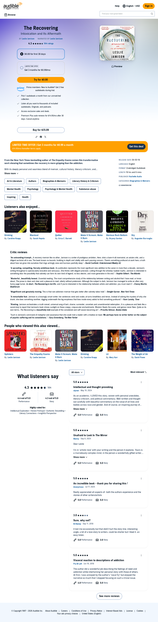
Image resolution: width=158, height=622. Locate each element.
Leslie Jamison (90, 241)
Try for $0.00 (41, 79)
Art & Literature (14, 181)
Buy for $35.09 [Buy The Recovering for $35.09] (41, 130)
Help (117, 6)
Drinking (8, 235)
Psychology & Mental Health (58, 189)
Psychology (32, 189)
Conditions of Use (79, 611)
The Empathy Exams (40, 354)
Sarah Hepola (39, 238)
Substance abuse (87, 189)
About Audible (51, 611)
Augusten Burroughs (143, 238)
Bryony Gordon (115, 238)
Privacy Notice (96, 611)
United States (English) (91, 614)
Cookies (140, 611)
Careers (64, 611)
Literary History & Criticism (85, 181)
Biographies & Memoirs (54, 181)
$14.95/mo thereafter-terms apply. (42, 146)
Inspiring (11, 197)
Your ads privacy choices (67, 614)
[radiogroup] (41, 62)
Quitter (58, 235)
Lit (107, 354)
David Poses (140, 357)
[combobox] (127, 14)
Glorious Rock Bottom (116, 235)
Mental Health (14, 189)
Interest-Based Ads (114, 611)
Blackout (34, 235)
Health (25, 197)
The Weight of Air (139, 354)
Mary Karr (113, 357)
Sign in (148, 6)
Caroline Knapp (14, 238)
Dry (133, 235)
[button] (36, 136)
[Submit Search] (152, 14)
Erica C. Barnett (65, 238)
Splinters (8, 354)
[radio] (41, 54)
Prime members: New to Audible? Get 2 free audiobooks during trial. (45, 89)
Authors (32, 181)
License (129, 611)
